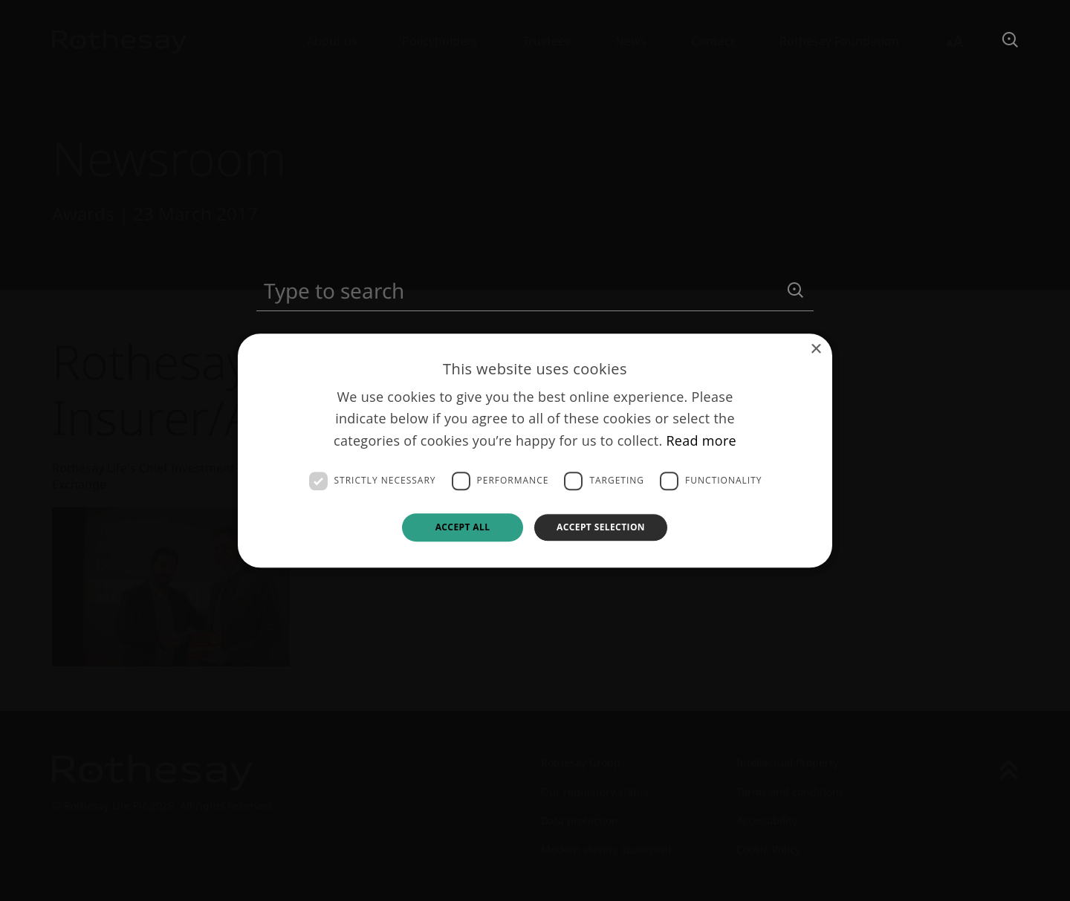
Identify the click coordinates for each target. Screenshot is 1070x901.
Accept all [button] (462, 527)
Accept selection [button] (601, 527)
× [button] (815, 349)
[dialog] (535, 450)
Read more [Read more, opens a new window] (701, 440)
